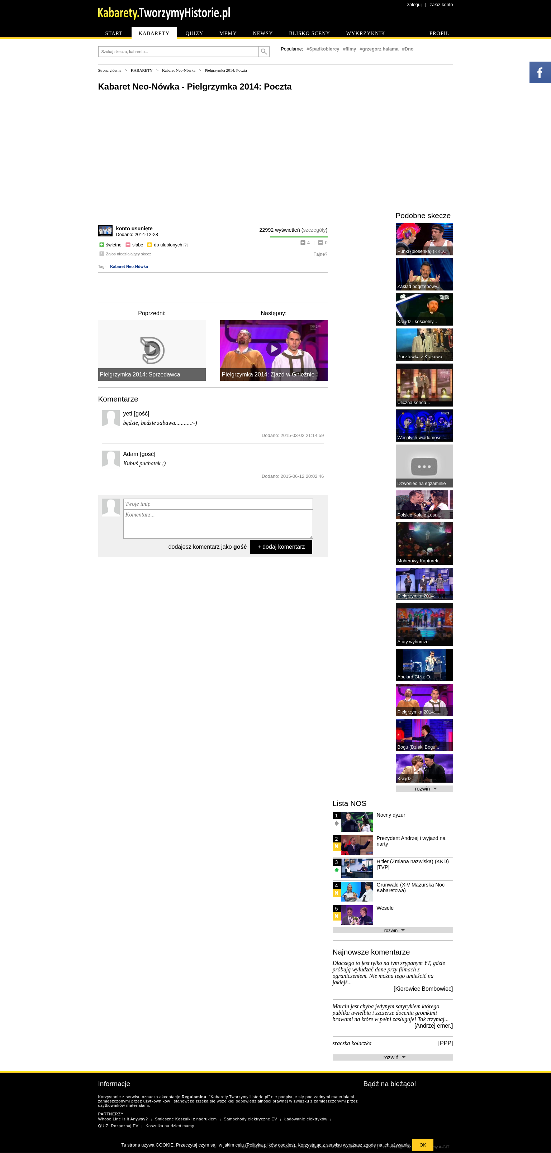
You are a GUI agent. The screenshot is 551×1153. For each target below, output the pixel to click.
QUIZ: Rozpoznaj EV (118, 1126)
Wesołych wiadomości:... (423, 437)
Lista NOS (350, 803)
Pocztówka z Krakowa (420, 356)
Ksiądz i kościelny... (417, 321)
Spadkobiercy (324, 49)
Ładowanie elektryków (305, 1119)
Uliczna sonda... (414, 402)
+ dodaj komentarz (281, 547)
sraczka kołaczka (352, 1043)
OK (422, 1145)
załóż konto (441, 4)
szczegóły (314, 230)
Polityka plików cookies (270, 1145)
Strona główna (110, 70)
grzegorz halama (380, 49)
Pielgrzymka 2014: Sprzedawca (140, 374)
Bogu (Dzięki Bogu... (419, 747)
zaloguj (414, 4)
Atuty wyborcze (413, 641)
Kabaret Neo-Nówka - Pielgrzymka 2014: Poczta (195, 86)
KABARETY (142, 70)
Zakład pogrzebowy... (419, 286)
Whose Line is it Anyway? (123, 1119)
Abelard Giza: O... (416, 676)
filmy (351, 49)
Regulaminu (194, 1097)
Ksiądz (404, 778)
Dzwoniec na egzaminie (422, 483)
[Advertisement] (213, 287)
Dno (409, 49)
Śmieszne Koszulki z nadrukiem (186, 1119)
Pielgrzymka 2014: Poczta (226, 70)
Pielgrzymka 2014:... (418, 596)
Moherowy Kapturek (418, 560)
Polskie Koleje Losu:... (420, 515)
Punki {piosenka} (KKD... (423, 251)
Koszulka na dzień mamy (170, 1126)
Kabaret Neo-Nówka (178, 70)
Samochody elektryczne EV (250, 1119)
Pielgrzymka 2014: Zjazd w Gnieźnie (268, 374)
